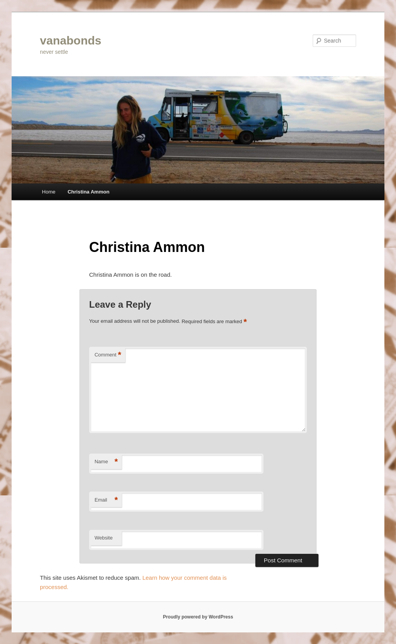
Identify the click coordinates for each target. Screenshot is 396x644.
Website (104, 538)
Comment (108, 355)
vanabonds (70, 40)
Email (106, 500)
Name (106, 462)
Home (48, 192)
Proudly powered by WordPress (198, 617)
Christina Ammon (88, 192)
